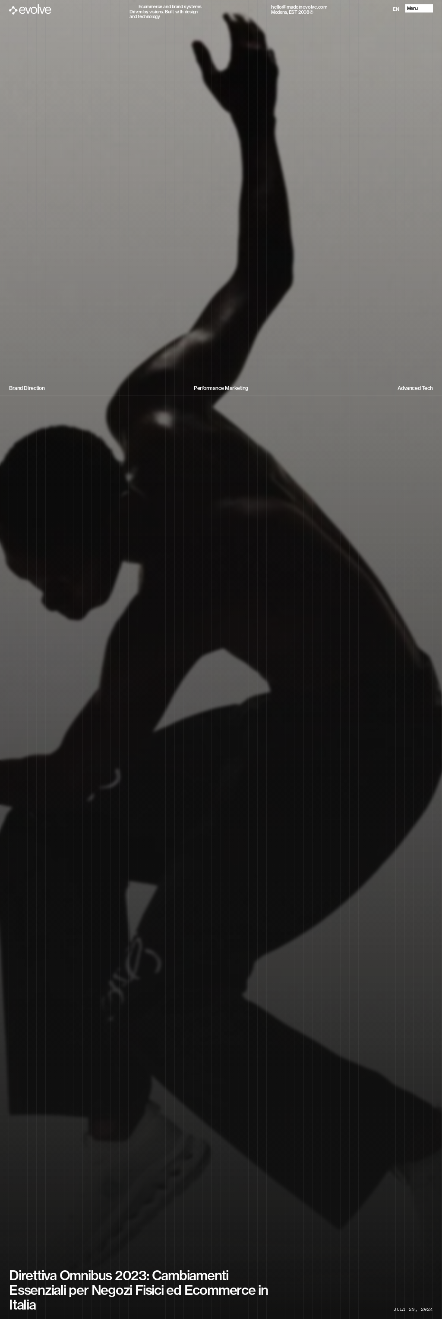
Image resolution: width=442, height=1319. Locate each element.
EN (396, 9)
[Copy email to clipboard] (299, 6)
